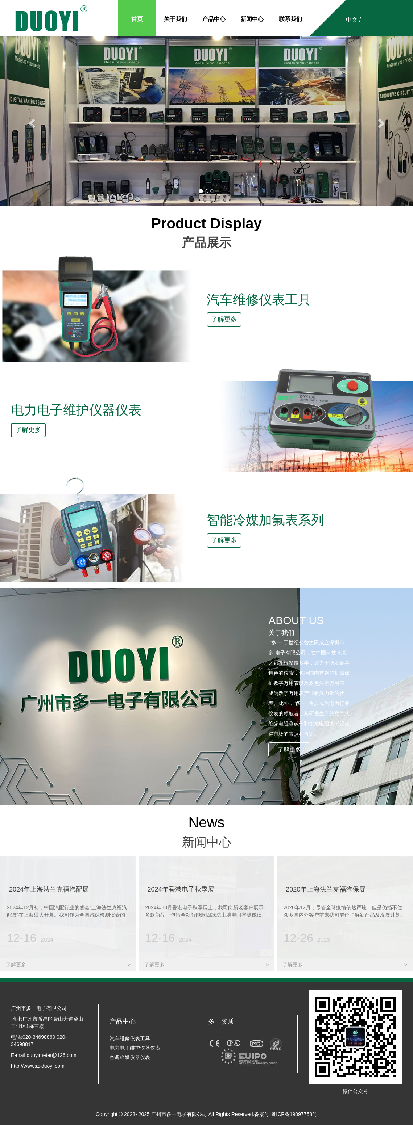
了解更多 (224, 319)
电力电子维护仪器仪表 (135, 1048)
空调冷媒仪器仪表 (130, 1057)
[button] (31, 121)
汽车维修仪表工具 (130, 1038)
